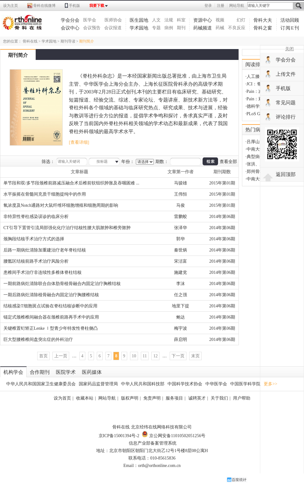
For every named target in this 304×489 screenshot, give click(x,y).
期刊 (181, 27)
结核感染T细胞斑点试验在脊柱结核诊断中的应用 (50, 306)
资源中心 (202, 20)
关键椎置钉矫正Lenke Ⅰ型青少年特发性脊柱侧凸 (50, 328)
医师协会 (113, 20)
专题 (156, 27)
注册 (220, 5)
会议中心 (70, 27)
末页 (195, 356)
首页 (43, 356)
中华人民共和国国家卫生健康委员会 (41, 384)
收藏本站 (84, 398)
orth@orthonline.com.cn (159, 465)
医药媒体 (92, 372)
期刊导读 (67, 41)
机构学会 (13, 372)
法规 (168, 20)
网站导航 (236, 5)
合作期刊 (40, 372)
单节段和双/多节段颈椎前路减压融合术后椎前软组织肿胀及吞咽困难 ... (71, 183)
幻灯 (241, 20)
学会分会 (70, 20)
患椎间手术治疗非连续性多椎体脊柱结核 (42, 272)
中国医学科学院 (245, 384)
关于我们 (219, 398)
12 (155, 356)
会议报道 (113, 27)
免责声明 (152, 398)
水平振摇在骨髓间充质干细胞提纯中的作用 (44, 194)
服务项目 (174, 398)
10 (134, 356)
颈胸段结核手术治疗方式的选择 (33, 239)
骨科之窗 (262, 27)
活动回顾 (289, 20)
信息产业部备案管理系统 (153, 443)
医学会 (89, 20)
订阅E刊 (290, 27)
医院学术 (66, 372)
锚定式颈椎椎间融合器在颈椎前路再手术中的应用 (51, 317)
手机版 (74, 5)
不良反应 (236, 27)
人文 (156, 20)
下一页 (178, 356)
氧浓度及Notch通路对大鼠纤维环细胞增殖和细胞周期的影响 (60, 205)
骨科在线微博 (44, 5)
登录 (208, 5)
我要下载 (96, 5)
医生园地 (139, 20)
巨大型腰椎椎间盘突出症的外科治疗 (38, 339)
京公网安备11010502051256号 (173, 435)
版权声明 (129, 398)
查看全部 (228, 161)
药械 (220, 27)
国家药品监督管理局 (98, 384)
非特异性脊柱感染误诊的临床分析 (36, 216)
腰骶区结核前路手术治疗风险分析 (36, 261)
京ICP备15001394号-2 (119, 435)
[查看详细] (79, 142)
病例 (168, 27)
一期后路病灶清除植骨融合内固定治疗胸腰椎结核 (51, 294)
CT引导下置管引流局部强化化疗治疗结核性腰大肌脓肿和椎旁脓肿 (67, 227)
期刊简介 (86, 41)
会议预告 (92, 27)
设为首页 (62, 398)
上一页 (60, 356)
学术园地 (139, 27)
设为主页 (10, 5)
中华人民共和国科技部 (142, 384)
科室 (181, 20)
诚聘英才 (197, 398)
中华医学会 (216, 384)
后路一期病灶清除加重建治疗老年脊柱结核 (44, 250)
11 (145, 356)
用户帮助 (241, 398)
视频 (220, 20)
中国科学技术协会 (185, 384)
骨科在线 (30, 41)
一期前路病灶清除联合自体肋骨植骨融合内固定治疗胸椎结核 (62, 283)
